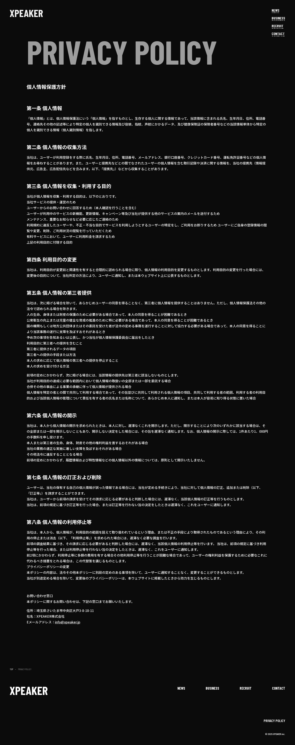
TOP (11, 669)
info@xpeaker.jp (67, 622)
